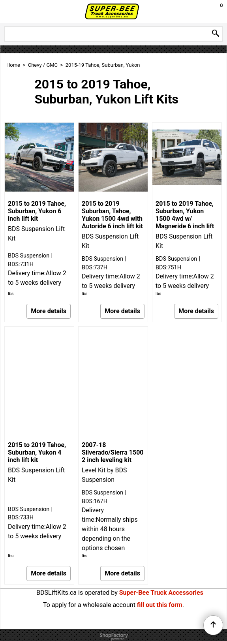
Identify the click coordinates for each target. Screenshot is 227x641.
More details (48, 311)
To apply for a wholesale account (89, 605)
